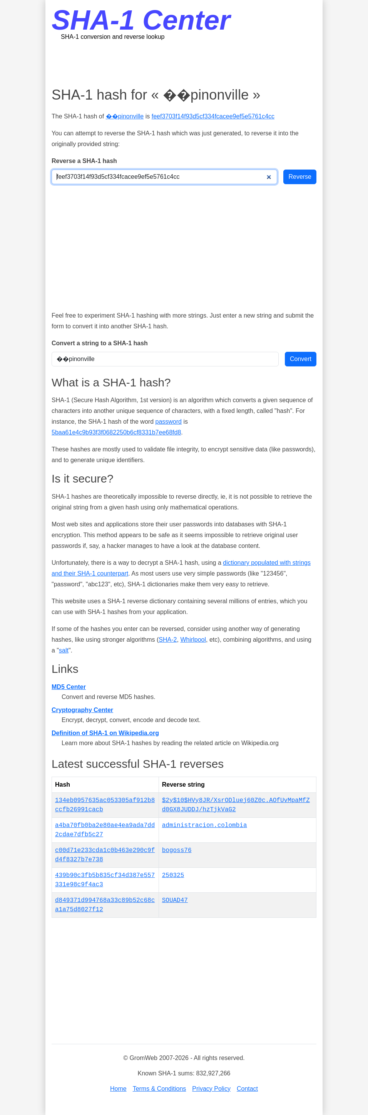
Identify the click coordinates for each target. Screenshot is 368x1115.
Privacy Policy (211, 1088)
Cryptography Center (82, 710)
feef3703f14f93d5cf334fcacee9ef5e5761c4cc (213, 116)
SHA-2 (168, 639)
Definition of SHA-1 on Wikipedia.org (105, 733)
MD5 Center (69, 687)
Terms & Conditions (159, 1088)
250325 (173, 875)
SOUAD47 (175, 900)
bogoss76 (177, 850)
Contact (247, 1088)
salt (64, 650)
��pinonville (125, 116)
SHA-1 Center (141, 20)
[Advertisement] (192, 63)
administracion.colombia (204, 825)
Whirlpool (193, 639)
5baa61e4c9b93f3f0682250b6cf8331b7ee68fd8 (116, 432)
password (168, 421)
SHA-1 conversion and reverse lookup (112, 36)
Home (118, 1088)
